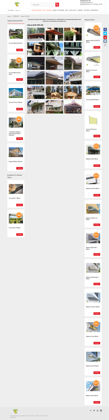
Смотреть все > (18, 10)
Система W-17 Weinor (14, 198)
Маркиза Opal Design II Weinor (92, 278)
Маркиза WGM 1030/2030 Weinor (93, 41)
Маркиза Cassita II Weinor (93, 307)
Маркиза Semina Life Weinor (91, 218)
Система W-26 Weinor (15, 228)
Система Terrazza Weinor (15, 102)
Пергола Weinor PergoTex (15, 161)
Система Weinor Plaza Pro (15, 43)
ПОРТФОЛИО (16, 16)
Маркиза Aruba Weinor (92, 159)
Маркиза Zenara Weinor (92, 366)
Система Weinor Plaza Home (15, 73)
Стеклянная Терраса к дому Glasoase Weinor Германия (15, 133)
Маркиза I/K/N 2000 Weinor (91, 248)
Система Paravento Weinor (91, 130)
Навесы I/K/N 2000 (25, 16)
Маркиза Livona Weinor (92, 336)
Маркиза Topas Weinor (92, 395)
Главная (9, 16)
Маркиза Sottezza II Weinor (91, 71)
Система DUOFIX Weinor (92, 100)
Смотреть (19, 50)
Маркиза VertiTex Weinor (92, 188)
